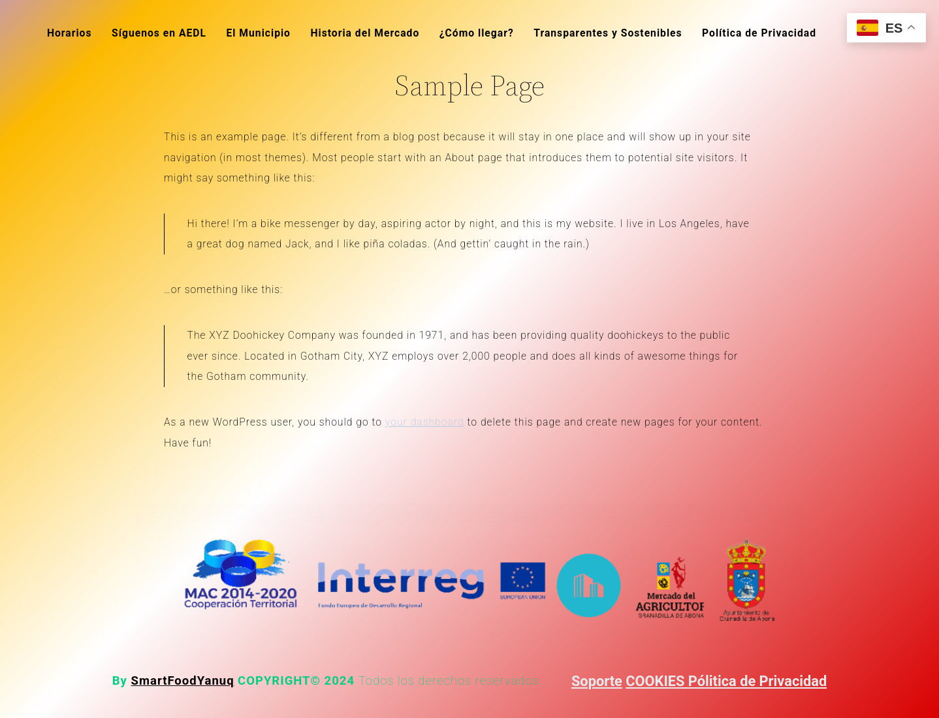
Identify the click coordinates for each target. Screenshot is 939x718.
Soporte (596, 681)
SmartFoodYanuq (182, 681)
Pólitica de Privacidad (757, 681)
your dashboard (424, 422)
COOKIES (657, 681)
